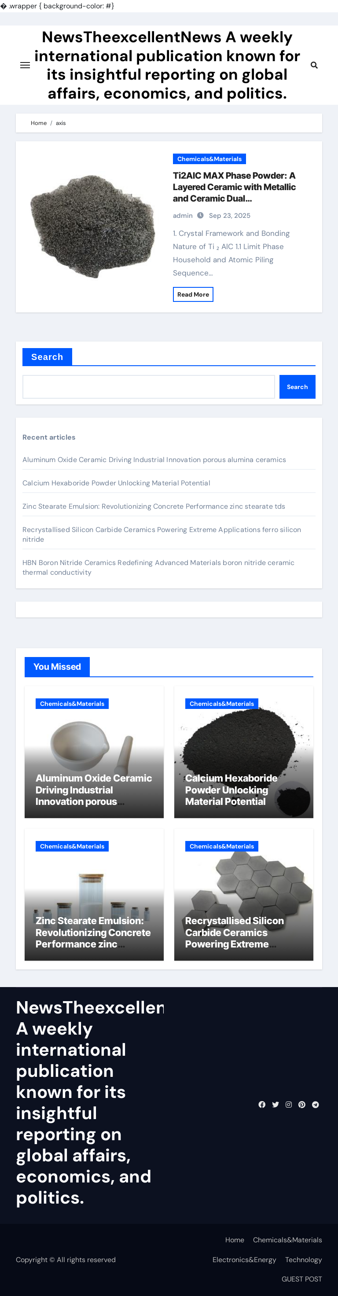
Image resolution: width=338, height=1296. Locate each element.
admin (183, 215)
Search (47, 357)
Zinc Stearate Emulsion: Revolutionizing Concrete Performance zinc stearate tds (154, 506)
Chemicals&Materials (209, 159)
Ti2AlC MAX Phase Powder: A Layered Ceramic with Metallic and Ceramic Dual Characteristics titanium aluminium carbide (234, 198)
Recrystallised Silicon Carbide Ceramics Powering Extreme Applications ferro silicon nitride (242, 944)
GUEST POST (302, 1279)
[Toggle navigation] (25, 65)
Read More (193, 294)
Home (234, 1240)
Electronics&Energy (244, 1259)
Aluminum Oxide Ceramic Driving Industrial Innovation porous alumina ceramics (154, 459)
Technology (303, 1259)
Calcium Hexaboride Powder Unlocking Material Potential (116, 483)
